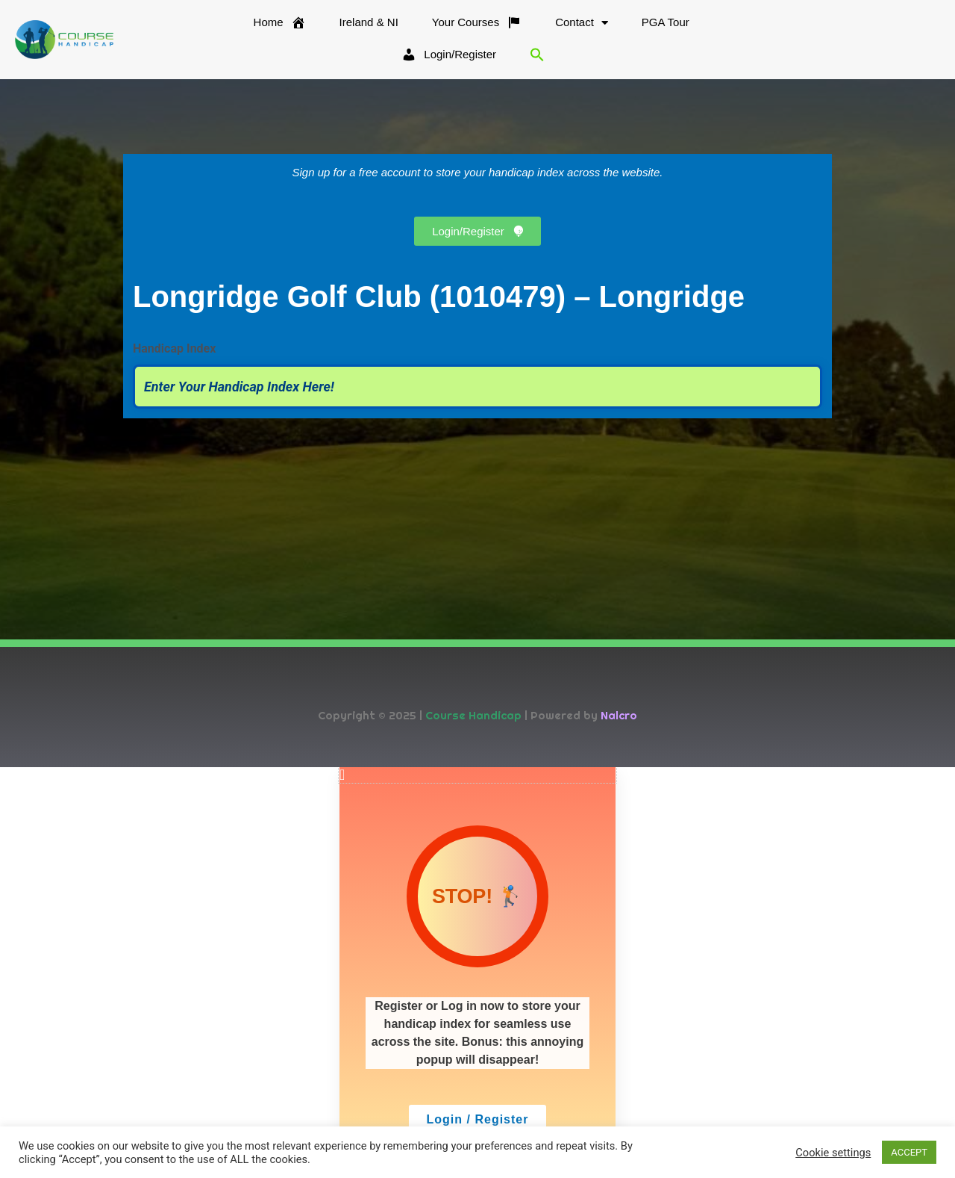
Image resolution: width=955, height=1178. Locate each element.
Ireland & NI (368, 22)
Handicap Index (174, 348)
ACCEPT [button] (909, 1152)
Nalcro (619, 715)
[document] (477, 972)
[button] (537, 54)
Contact (581, 23)
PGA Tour (665, 22)
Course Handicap (473, 715)
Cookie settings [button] (833, 1152)
